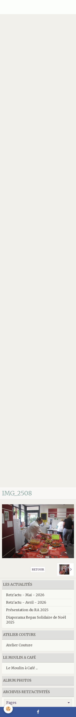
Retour (38, 569)
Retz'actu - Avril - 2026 (26, 602)
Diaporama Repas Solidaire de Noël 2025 (36, 620)
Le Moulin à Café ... (22, 668)
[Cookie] (8, 708)
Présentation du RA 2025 (27, 610)
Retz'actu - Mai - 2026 (25, 595)
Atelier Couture (19, 645)
